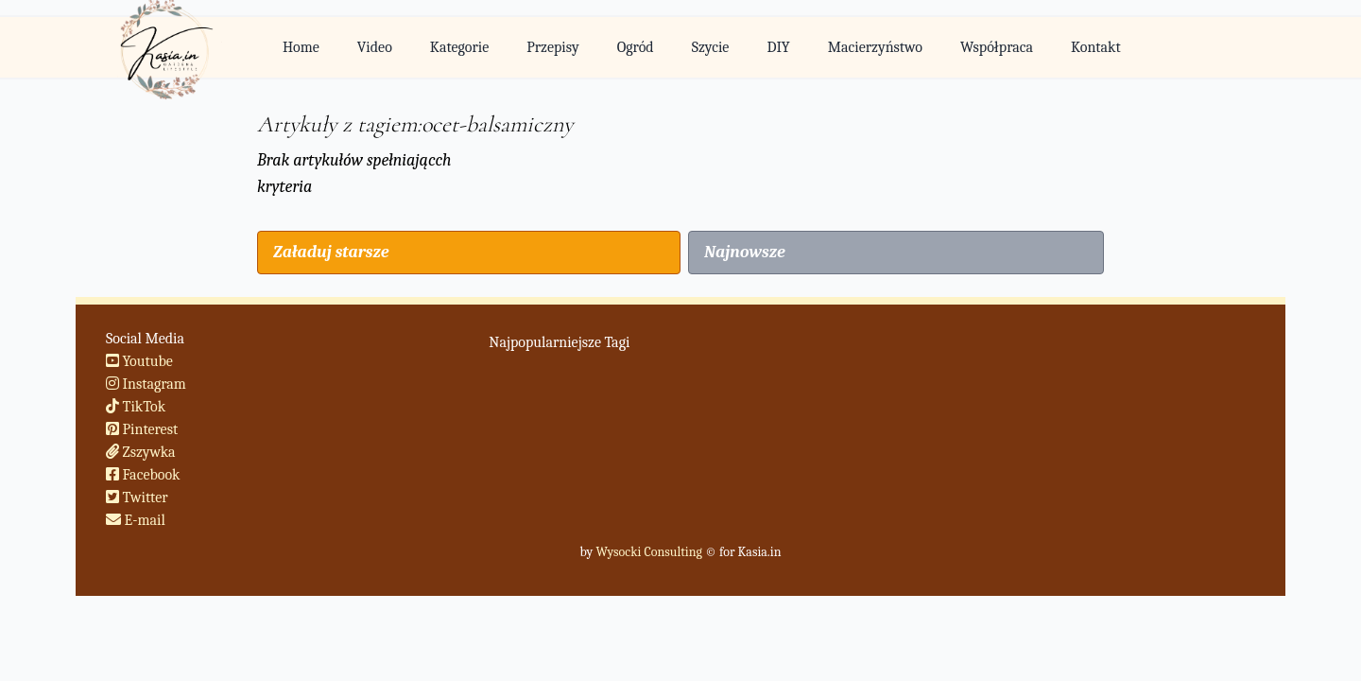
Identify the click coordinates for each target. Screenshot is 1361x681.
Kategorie (459, 47)
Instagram (146, 384)
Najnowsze (744, 252)
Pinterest (142, 429)
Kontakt (1096, 47)
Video (374, 47)
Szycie (711, 47)
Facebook (143, 474)
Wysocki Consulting (648, 552)
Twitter (137, 497)
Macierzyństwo (875, 47)
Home (301, 47)
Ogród (635, 47)
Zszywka (141, 452)
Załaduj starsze (330, 252)
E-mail (135, 520)
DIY (778, 47)
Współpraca (996, 47)
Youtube (139, 361)
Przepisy (552, 47)
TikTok (135, 406)
